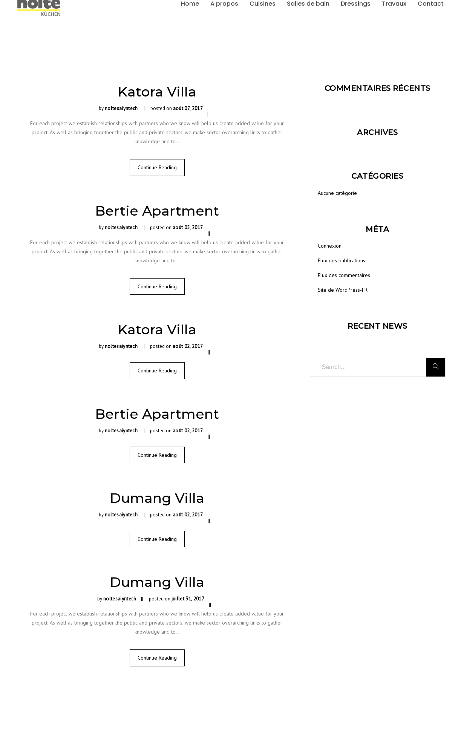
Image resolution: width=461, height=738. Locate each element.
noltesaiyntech (121, 108)
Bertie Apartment (157, 210)
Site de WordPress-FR (343, 289)
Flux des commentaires (344, 275)
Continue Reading (157, 167)
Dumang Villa (157, 498)
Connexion (330, 245)
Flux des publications (341, 260)
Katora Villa (157, 91)
